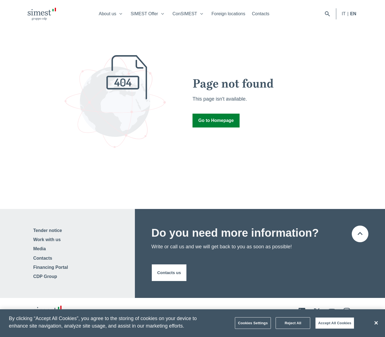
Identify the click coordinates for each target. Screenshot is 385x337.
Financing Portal (50, 267)
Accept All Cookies (334, 324)
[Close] (376, 324)
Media (39, 248)
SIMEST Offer (144, 13)
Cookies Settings (253, 324)
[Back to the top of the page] (360, 234)
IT (344, 13)
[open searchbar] (327, 14)
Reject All (293, 324)
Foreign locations (228, 13)
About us (107, 13)
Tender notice (47, 230)
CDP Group (45, 276)
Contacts (260, 13)
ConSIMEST (185, 13)
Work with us (47, 239)
